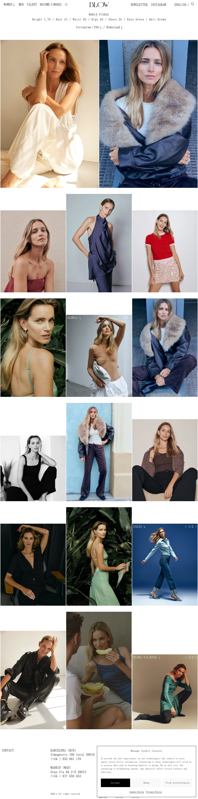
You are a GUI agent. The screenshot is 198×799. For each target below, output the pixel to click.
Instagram (158, 4)
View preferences (178, 782)
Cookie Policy (136, 792)
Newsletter (139, 4)
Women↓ (10, 4)
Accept (115, 782)
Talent (32, 4)
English (179, 4)
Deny (147, 782)
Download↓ (114, 27)
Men (21, 4)
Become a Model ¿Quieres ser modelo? (50, 4)
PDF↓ (98, 27)
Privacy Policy (154, 792)
